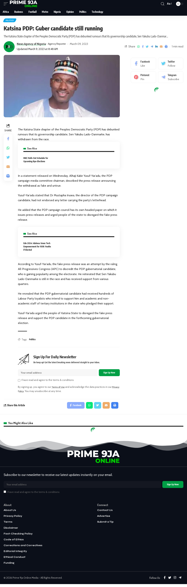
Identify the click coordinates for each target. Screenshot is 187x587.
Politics (10, 21)
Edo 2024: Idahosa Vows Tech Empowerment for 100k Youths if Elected (37, 247)
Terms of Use (58, 388)
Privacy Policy (25, 392)
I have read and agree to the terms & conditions (47, 381)
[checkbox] (19, 381)
